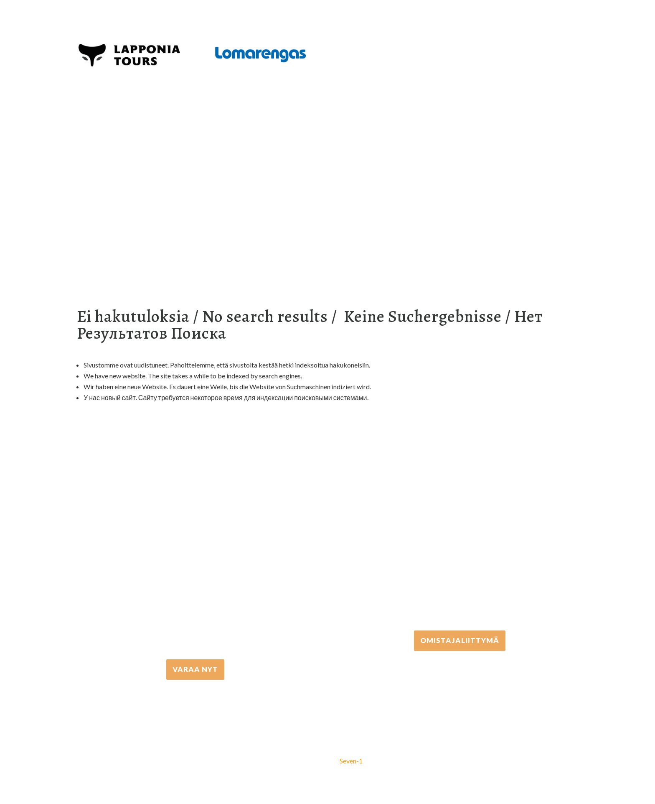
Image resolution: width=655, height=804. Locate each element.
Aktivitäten (132, 153)
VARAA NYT (195, 669)
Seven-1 (351, 761)
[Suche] (318, 153)
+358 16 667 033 (195, 580)
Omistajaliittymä (459, 640)
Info (291, 153)
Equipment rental (191, 153)
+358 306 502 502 (459, 551)
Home (92, 153)
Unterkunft (249, 153)
